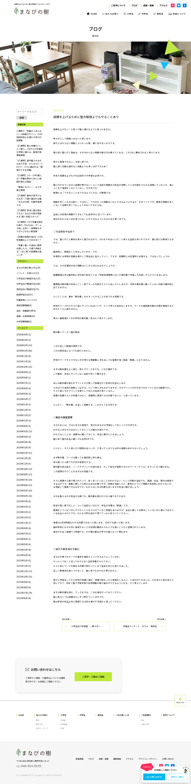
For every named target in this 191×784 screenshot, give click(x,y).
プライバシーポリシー (148, 759)
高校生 (99, 715)
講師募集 (117, 759)
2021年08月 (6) (23, 587)
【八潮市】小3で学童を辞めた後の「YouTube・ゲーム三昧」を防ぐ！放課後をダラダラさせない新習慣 (29, 226)
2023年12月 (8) (23, 458)
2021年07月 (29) (24, 592)
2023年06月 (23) (24, 485)
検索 (21, 117)
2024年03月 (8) (23, 442)
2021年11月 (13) (24, 571)
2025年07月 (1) (23, 382)
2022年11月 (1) (23, 522)
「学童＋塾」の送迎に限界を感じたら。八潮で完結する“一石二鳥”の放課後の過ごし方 (28, 250)
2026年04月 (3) (23, 334)
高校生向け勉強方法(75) (27, 289)
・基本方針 (38, 724)
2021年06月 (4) (23, 598)
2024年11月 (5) (23, 415)
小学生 (62, 715)
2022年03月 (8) (23, 549)
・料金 (141, 720)
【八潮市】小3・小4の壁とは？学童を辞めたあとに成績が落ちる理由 (29, 178)
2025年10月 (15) (24, 366)
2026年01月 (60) (24, 350)
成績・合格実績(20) (25, 316)
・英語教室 (62, 724)
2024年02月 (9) (23, 447)
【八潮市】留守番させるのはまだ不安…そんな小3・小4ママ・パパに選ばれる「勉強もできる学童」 (29, 165)
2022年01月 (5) (23, 560)
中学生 (81, 715)
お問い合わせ (154, 776)
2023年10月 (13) (24, 468)
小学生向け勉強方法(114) (28, 278)
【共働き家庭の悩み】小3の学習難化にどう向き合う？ (29, 238)
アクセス (129, 759)
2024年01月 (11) (24, 452)
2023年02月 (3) (23, 506)
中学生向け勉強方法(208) (28, 283)
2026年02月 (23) (24, 345)
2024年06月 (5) (23, 425)
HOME (20, 715)
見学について (168, 715)
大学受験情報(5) (24, 321)
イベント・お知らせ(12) (27, 273)
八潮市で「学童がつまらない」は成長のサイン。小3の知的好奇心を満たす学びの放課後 (29, 135)
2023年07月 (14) (24, 479)
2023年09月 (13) (24, 474)
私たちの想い (41, 715)
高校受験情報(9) (24, 305)
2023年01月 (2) (23, 512)
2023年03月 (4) (23, 501)
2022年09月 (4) (23, 528)
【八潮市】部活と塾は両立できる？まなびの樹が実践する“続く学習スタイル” (28, 213)
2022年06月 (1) (23, 538)
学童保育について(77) (26, 299)
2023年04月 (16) (24, 495)
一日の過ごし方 (121, 715)
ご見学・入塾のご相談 (93, 676)
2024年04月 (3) (23, 436)
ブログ (90, 759)
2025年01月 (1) (23, 404)
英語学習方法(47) (24, 294)
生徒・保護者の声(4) (26, 310)
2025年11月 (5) (23, 361)
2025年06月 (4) (23, 388)
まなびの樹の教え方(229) (28, 267)
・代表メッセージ (41, 728)
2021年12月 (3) (23, 565)
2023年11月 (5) (23, 463)
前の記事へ (86, 624)
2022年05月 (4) (23, 544)
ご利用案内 (145, 715)
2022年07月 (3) (23, 533)
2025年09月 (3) (23, 372)
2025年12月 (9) (23, 355)
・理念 (37, 720)
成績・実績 (103, 759)
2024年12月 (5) (23, 409)
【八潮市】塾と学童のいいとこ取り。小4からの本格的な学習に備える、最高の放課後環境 (29, 150)
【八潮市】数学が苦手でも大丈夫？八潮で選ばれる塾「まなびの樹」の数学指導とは (28, 200)
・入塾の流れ (144, 724)
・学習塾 (62, 720)
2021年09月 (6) (23, 581)
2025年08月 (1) (23, 377)
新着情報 (78, 759)
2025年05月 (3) (23, 393)
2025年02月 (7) (23, 399)
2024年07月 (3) (23, 420)
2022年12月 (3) (23, 517)
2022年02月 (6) (23, 555)
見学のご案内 (177, 776)
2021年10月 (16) (24, 576)
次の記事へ (140, 624)
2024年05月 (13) (24, 431)
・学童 (61, 728)
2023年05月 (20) (24, 490)
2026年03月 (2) (23, 339)
